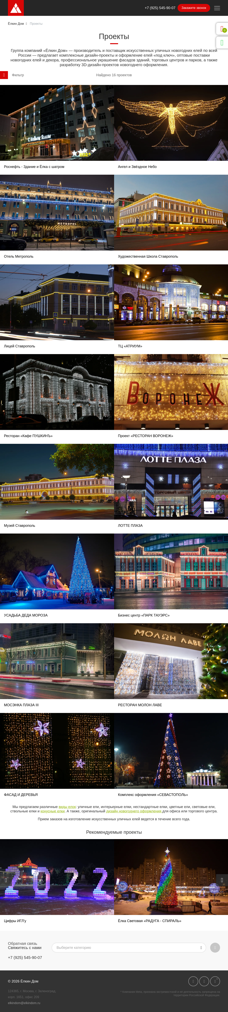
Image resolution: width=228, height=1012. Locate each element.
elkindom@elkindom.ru (24, 1003)
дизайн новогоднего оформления (134, 811)
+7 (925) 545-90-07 (160, 8)
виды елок (67, 807)
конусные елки (52, 811)
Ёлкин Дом (16, 23)
